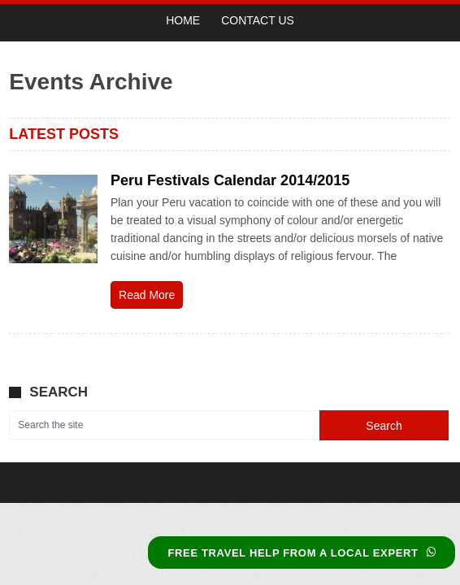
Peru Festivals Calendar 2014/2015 (230, 180)
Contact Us (257, 20)
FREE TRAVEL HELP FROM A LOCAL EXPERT (301, 553)
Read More (147, 294)
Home (183, 20)
